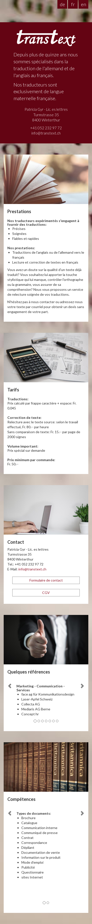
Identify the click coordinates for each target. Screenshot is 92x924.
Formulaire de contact (46, 580)
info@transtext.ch (46, 133)
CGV (46, 592)
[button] (10, 701)
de (62, 4)
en (83, 4)
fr (73, 4)
